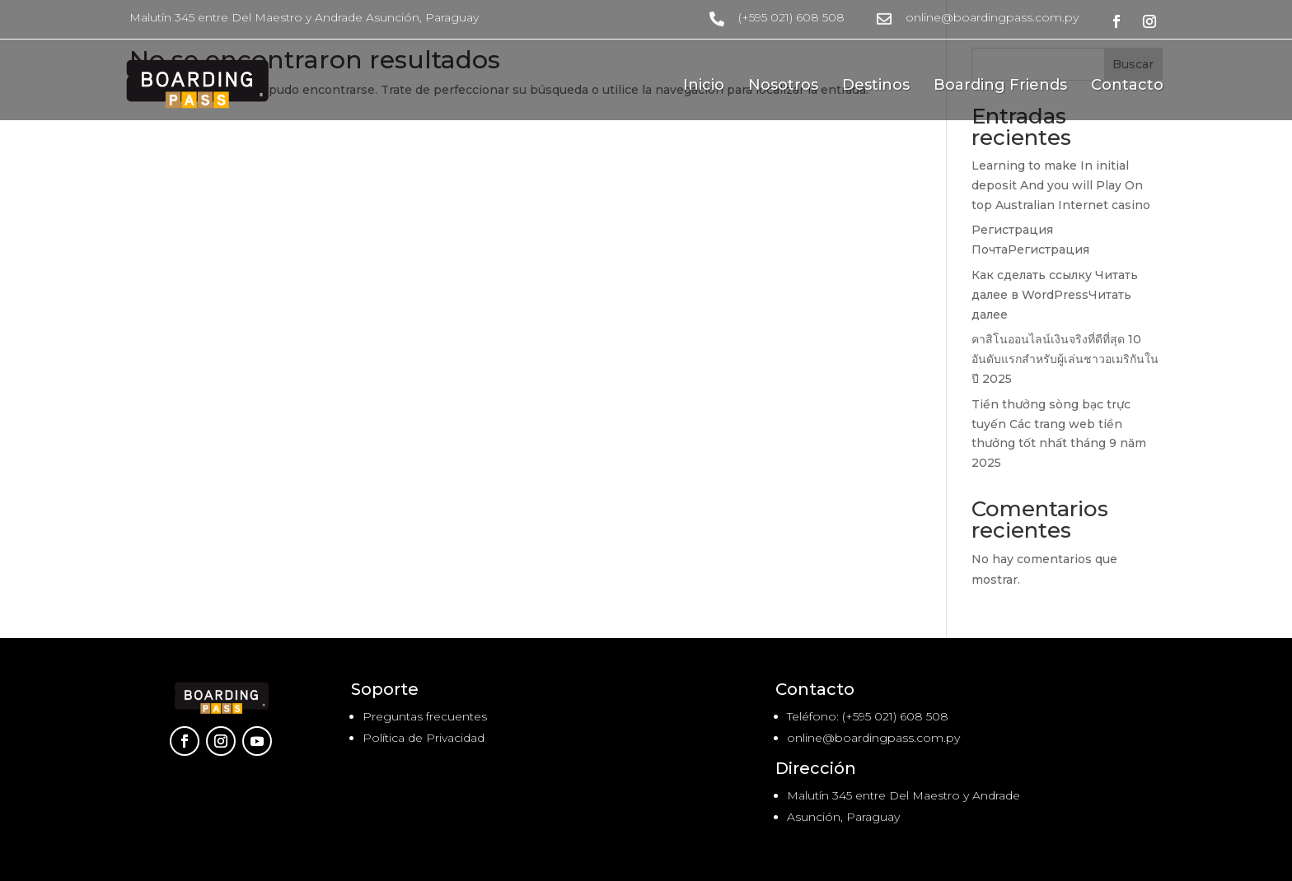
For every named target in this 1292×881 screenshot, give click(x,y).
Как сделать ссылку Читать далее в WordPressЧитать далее (1054, 295)
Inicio (703, 86)
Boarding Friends (1000, 86)
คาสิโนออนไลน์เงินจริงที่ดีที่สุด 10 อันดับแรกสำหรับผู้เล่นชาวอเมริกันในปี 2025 (1065, 359)
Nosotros (783, 86)
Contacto (1127, 86)
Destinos (876, 86)
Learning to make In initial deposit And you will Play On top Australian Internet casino (1060, 185)
